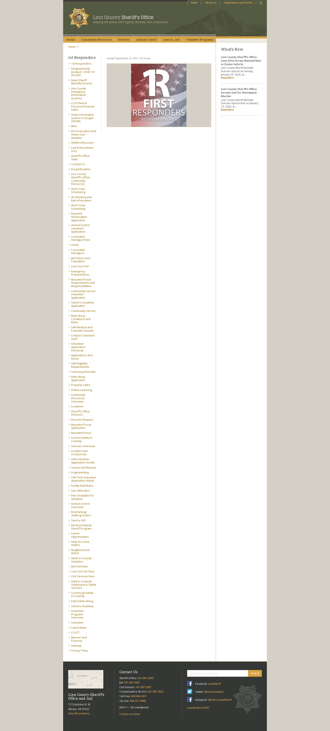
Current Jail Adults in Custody (82, 594)
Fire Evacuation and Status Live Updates (83, 134)
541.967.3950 (146, 678)
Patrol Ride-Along (82, 601)
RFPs (74, 126)
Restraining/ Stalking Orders (81, 513)
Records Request (82, 419)
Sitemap (76, 646)
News (194, 2)
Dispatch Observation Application (79, 217)
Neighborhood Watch (80, 551)
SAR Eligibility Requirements (80, 365)
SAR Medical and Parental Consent (82, 328)
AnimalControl (146, 39)
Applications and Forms (238, 2)
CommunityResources (96, 39)
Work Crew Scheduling (78, 190)
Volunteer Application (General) (78, 347)
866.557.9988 (138, 701)
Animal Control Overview (80, 505)
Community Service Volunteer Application (83, 294)
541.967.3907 (144, 687)
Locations (77, 406)
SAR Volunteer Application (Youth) (83, 460)
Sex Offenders (80, 491)
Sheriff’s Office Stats (80, 157)
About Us (210, 2)
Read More (227, 77)
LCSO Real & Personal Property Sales (82, 106)
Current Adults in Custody (81, 439)
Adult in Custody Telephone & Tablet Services (83, 584)
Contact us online (129, 714)
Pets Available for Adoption (82, 497)
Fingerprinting (80, 472)
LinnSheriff (214, 684)
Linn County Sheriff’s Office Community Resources (80, 179)
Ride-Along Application (78, 378)
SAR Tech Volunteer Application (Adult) (83, 479)
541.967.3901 (132, 682)
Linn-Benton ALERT (198, 708)
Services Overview (83, 446)
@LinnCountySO (214, 692)
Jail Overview (79, 566)
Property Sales (80, 385)
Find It (255, 673)
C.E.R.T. (75, 632)
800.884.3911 (139, 696)
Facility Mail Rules (82, 485)
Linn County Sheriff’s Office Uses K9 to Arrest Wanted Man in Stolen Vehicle (241, 60)
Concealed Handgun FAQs (80, 238)
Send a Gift (78, 520)
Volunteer (77, 622)
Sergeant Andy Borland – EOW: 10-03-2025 (83, 72)
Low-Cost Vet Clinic (83, 571)
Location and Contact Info (79, 452)
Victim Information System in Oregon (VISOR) (82, 118)
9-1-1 (127, 707)
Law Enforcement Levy (82, 149)
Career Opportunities (80, 535)
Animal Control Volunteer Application (80, 228)
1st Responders (81, 63)
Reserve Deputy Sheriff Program (81, 526)
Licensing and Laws (83, 371)
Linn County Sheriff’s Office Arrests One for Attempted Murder (239, 92)
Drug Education (80, 169)
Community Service (83, 311)
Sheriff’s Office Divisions (80, 413)
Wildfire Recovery (82, 142)
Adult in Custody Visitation (81, 559)
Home (71, 39)
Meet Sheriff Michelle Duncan (81, 81)
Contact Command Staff (82, 337)
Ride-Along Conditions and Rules (80, 319)
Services (124, 39)
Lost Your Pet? (80, 266)
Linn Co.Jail (171, 39)
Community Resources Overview (78, 398)
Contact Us (78, 164)
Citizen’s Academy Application (82, 304)
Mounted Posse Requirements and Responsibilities (83, 283)
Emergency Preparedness (80, 273)
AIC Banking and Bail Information (81, 198)
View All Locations (78, 713)
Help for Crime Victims (80, 543)
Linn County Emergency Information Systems (78, 93)
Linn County (123, 17)
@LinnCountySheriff (220, 700)
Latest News (79, 627)
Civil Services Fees (82, 576)
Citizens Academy (82, 606)
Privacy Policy (79, 650)
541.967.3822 (156, 691)
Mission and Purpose (79, 639)
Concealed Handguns (78, 251)
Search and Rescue (83, 467)
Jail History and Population (80, 259)
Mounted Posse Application (81, 426)
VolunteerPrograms (199, 39)
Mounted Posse (81, 433)
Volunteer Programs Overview (77, 614)
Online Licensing (81, 390)
